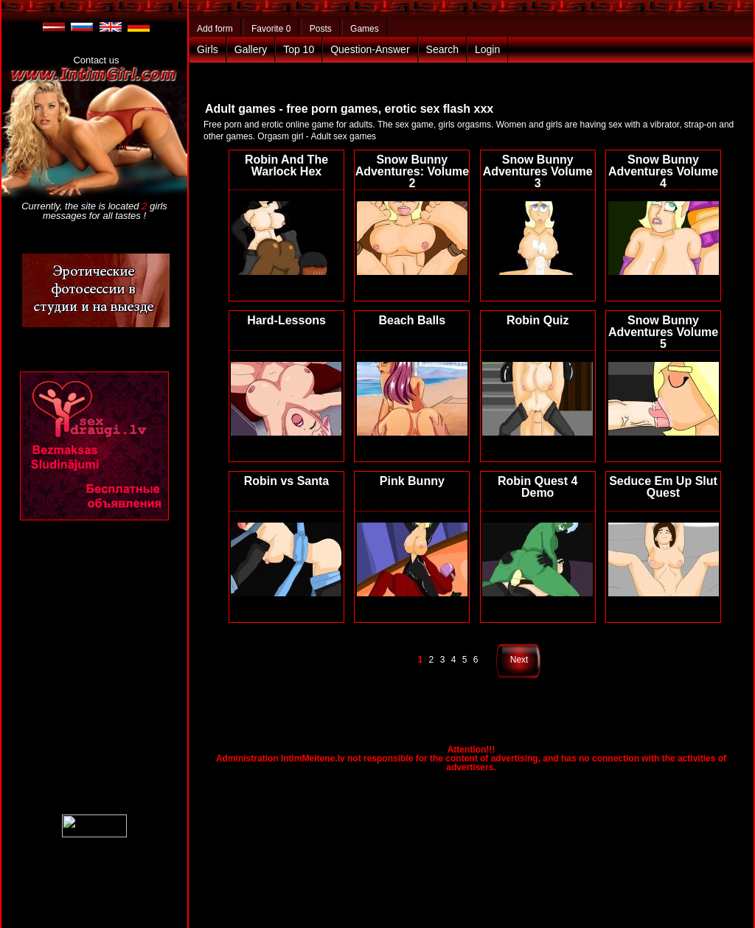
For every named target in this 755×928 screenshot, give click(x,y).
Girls (207, 49)
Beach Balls (411, 320)
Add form (215, 29)
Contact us (96, 60)
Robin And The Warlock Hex (286, 165)
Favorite (270, 29)
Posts (321, 29)
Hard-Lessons (286, 320)
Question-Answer (369, 49)
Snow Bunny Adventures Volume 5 (663, 332)
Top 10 (298, 49)
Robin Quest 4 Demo (537, 487)
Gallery (250, 49)
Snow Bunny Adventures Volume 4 (663, 171)
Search (442, 49)
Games (364, 29)
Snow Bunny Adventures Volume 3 (538, 171)
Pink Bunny (412, 481)
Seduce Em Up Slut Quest (663, 487)
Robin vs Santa (287, 481)
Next (519, 660)
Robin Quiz (537, 320)
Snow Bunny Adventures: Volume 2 (412, 171)
